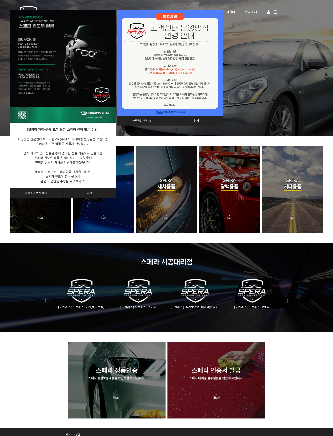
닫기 (89, 193)
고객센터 (229, 12)
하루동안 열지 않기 (36, 193)
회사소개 (251, 12)
